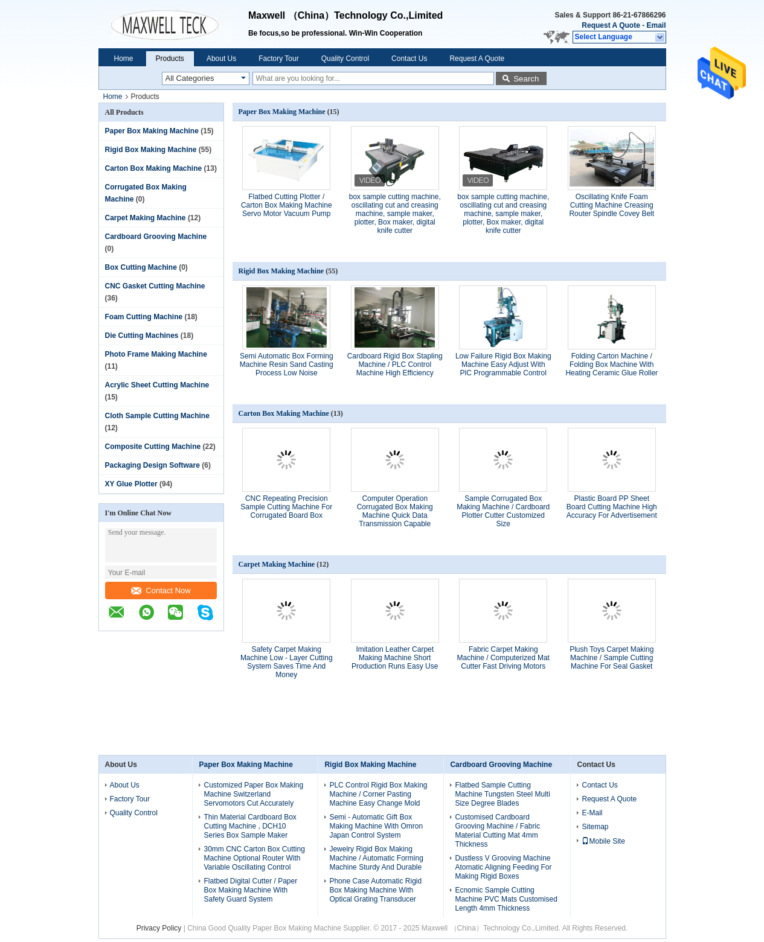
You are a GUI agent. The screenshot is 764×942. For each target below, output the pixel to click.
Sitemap (595, 827)
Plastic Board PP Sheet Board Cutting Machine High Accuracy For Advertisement (612, 507)
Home (123, 58)
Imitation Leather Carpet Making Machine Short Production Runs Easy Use (395, 657)
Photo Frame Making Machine (156, 354)
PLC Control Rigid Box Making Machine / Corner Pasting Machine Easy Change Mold (378, 794)
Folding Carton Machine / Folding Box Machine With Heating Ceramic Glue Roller (611, 364)
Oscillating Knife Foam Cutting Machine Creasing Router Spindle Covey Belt (611, 205)
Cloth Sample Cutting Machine (157, 416)
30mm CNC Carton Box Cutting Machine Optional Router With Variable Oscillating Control (254, 858)
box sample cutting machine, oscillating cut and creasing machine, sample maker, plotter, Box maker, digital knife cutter (395, 214)
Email (656, 25)
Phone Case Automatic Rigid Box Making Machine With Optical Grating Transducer (375, 890)
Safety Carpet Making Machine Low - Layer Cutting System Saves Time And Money (286, 662)
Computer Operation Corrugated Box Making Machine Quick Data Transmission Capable (395, 511)
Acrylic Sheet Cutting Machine (157, 385)
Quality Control (345, 58)
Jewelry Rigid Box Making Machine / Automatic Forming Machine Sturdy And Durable (376, 858)
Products (170, 58)
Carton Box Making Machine (153, 168)
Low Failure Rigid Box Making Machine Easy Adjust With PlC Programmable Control (503, 364)
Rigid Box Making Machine (151, 149)
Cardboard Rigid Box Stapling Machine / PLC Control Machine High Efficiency (395, 364)
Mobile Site (603, 841)
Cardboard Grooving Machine (156, 236)
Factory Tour (278, 58)
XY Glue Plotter (131, 484)
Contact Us (409, 58)
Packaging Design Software (152, 465)
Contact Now (160, 590)
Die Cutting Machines (142, 335)
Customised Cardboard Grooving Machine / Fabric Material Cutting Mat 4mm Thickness (497, 830)
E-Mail (592, 813)
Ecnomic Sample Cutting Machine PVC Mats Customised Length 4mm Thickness (506, 899)
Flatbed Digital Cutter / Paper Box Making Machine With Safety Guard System (250, 890)
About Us (221, 58)
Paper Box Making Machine (152, 131)
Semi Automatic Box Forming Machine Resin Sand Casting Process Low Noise (286, 364)
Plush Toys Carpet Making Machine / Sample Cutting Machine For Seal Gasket (611, 657)
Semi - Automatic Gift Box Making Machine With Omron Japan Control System (376, 826)
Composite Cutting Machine (153, 446)
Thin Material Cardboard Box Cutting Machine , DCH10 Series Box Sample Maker (250, 826)
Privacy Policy (159, 928)
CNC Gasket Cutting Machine (155, 286)
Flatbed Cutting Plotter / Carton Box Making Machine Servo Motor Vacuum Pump (286, 205)
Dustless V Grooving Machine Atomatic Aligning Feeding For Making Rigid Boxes (503, 867)
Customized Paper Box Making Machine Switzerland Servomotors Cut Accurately (253, 794)
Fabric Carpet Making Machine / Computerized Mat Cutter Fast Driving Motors (503, 657)
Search (526, 78)
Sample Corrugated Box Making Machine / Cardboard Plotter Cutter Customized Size (503, 511)
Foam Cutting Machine (144, 317)
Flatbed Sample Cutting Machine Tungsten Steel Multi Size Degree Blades (502, 794)
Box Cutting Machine (141, 267)
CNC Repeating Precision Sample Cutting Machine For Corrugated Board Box (286, 507)
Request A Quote (611, 25)
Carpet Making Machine (145, 218)
